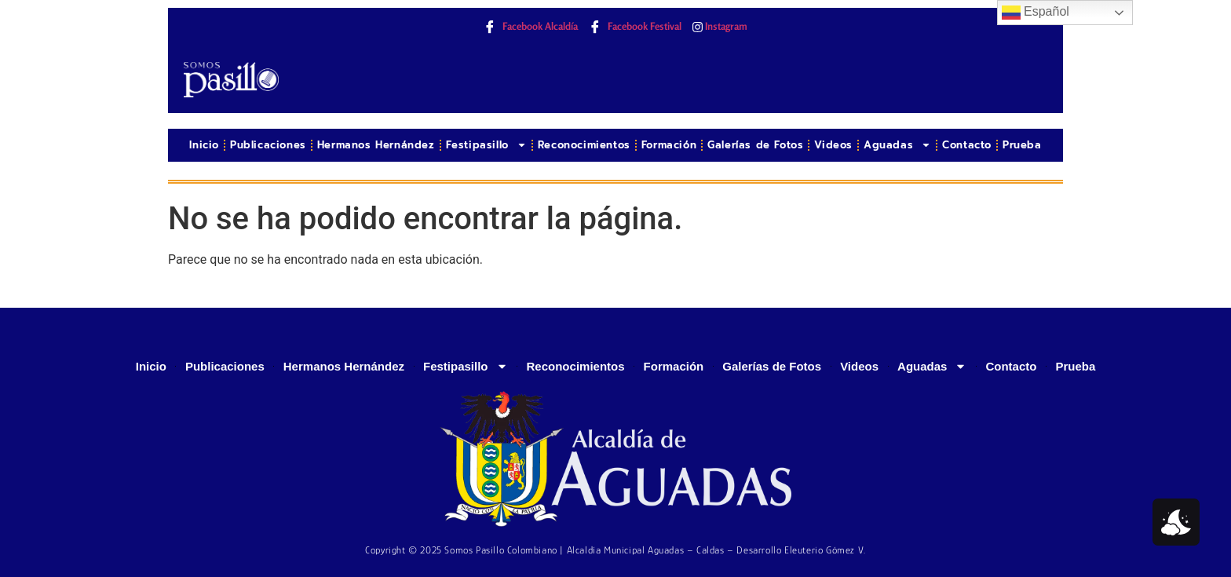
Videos (833, 144)
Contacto (967, 144)
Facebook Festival (635, 27)
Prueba (1022, 144)
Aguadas (897, 145)
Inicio (204, 144)
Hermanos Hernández (376, 144)
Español (1035, 12)
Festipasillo (486, 145)
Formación (668, 144)
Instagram (719, 26)
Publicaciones (268, 144)
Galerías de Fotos (755, 144)
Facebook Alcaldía (531, 27)
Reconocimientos (584, 144)
